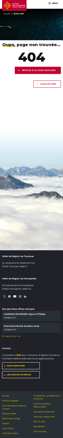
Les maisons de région (19, 375)
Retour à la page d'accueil (39, 70)
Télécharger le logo (11, 418)
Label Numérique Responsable (42, 405)
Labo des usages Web (44, 417)
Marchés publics (10, 433)
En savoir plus (9, 336)
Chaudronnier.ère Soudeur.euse (21, 326)
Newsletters (39, 426)
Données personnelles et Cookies (14, 407)
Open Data (7, 428)
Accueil (6, 14)
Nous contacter (16, 366)
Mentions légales (10, 401)
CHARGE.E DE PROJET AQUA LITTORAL (25, 314)
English (5, 423)
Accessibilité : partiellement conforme (46, 397)
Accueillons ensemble (44, 412)
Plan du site (48, 84)
